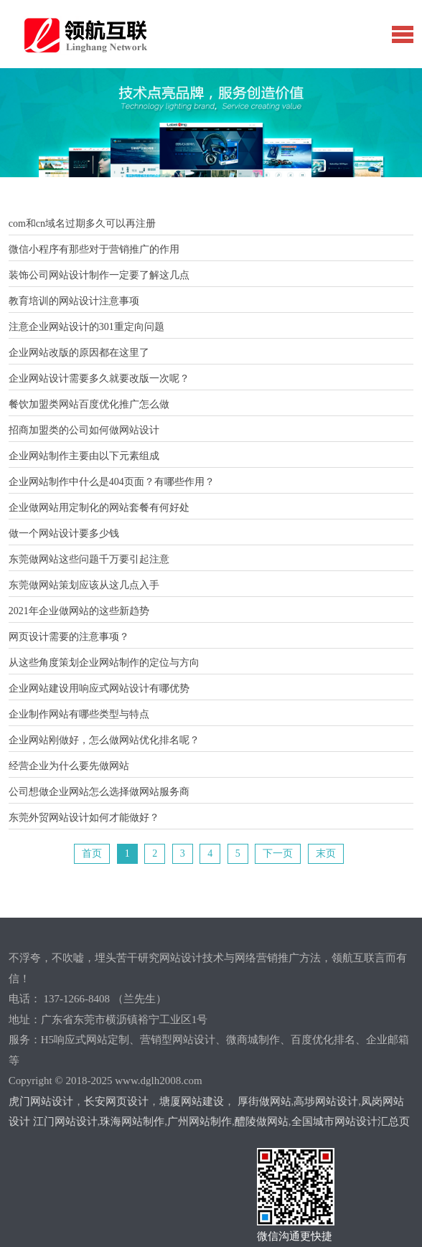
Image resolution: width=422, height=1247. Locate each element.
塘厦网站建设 (191, 1101)
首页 (92, 853)
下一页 (278, 853)
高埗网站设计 (326, 1101)
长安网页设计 (116, 1101)
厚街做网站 (264, 1101)
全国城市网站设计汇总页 (350, 1121)
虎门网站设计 (41, 1101)
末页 (326, 853)
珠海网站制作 (132, 1121)
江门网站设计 (65, 1121)
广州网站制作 (199, 1121)
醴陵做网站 (262, 1121)
